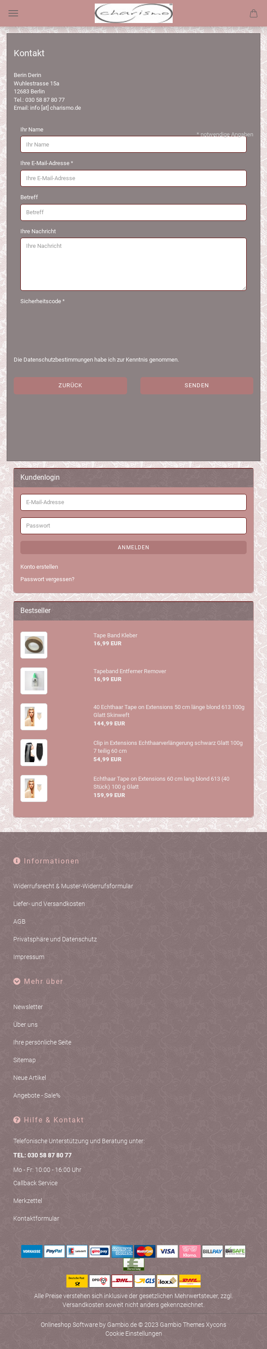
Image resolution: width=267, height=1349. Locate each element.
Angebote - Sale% (36, 1095)
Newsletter (28, 1006)
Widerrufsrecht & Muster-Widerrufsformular (73, 886)
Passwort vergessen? (47, 579)
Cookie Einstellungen (133, 1333)
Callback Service (35, 1183)
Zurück (70, 385)
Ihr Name (31, 129)
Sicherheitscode (41, 301)
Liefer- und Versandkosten (49, 903)
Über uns (25, 1024)
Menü (13, 13)
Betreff (29, 197)
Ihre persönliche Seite (42, 1042)
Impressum (28, 956)
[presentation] (87, 325)
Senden (197, 385)
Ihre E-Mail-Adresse (45, 163)
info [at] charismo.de (55, 107)
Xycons (216, 1324)
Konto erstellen (39, 566)
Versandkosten (83, 1304)
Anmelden (134, 547)
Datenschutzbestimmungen (58, 359)
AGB (19, 921)
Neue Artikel (29, 1077)
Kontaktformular (36, 1218)
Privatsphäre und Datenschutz (55, 939)
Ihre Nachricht (38, 231)
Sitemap (24, 1060)
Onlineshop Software (69, 1324)
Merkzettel (27, 1200)
